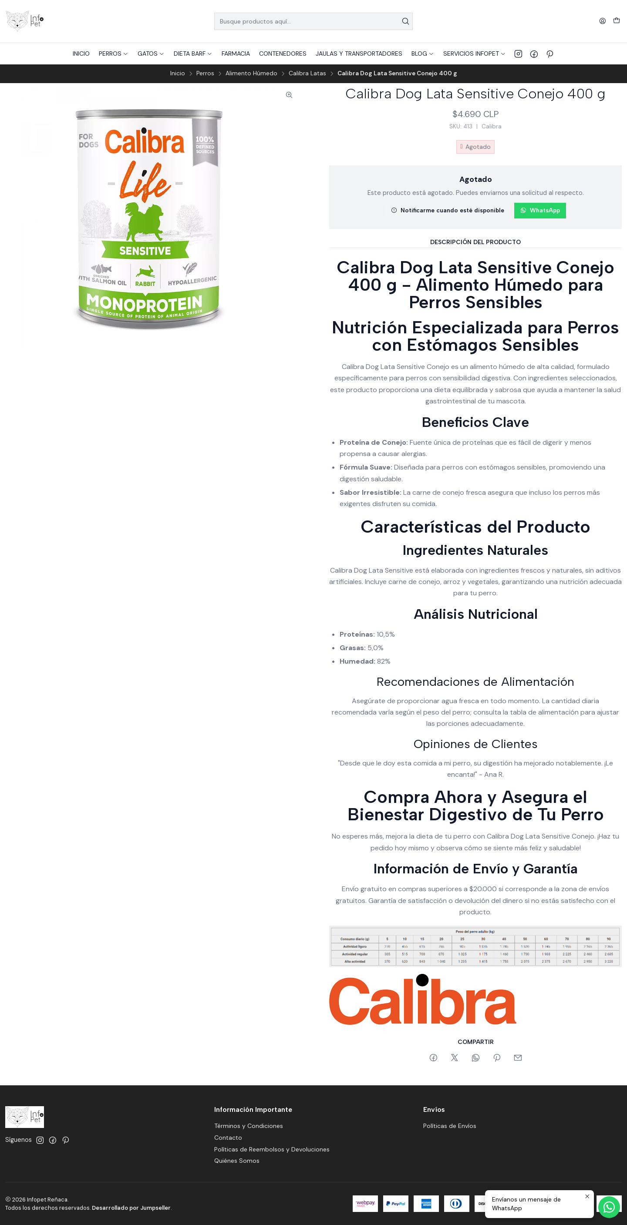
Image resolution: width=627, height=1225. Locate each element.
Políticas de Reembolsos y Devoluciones (272, 1149)
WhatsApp (540, 210)
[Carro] (616, 21)
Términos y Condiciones (248, 1126)
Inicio (177, 73)
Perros (205, 73)
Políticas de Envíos (449, 1126)
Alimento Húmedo (251, 73)
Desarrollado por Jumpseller (131, 1208)
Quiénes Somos (237, 1161)
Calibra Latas (307, 73)
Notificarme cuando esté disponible (447, 210)
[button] (113, 53)
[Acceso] (602, 21)
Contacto (228, 1137)
